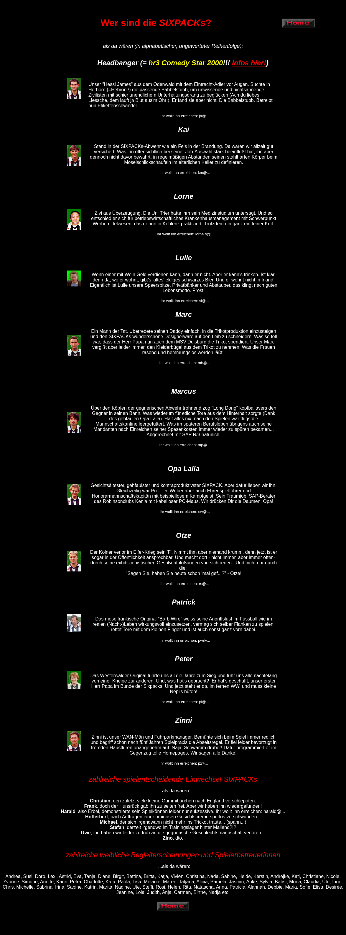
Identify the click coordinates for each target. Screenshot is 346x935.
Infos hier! (249, 63)
